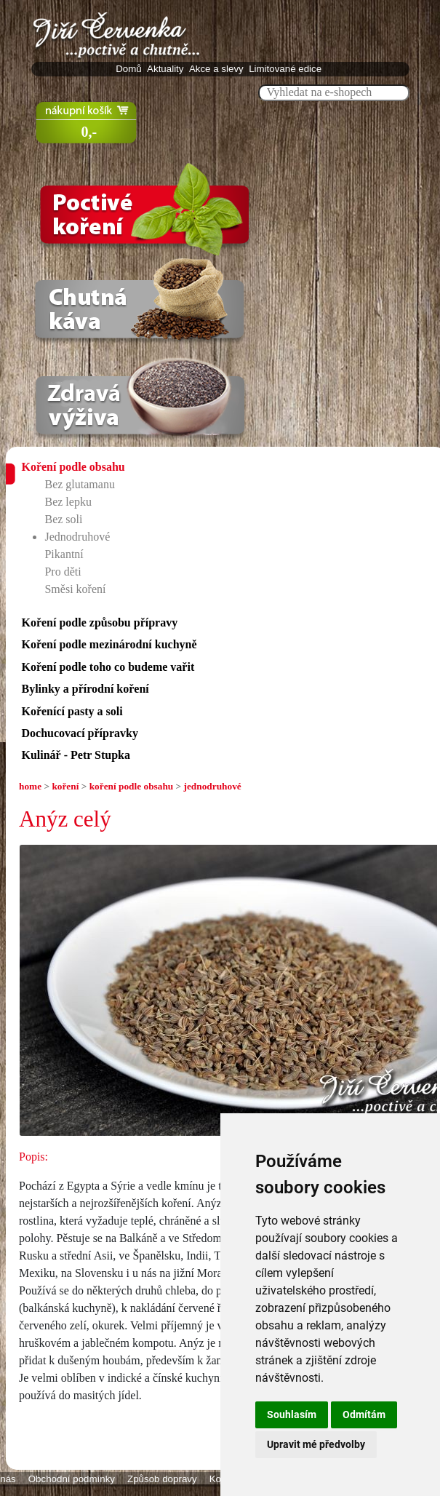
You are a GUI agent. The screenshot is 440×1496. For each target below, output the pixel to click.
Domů (130, 68)
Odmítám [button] (364, 1414)
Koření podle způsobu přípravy (99, 622)
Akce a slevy (218, 68)
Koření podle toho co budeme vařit (107, 667)
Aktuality (166, 68)
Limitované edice (286, 68)
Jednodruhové (77, 536)
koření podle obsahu (131, 786)
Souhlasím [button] (291, 1414)
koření (65, 786)
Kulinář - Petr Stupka (75, 755)
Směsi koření (74, 589)
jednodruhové (212, 786)
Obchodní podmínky (71, 1478)
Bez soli (63, 519)
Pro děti (62, 571)
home (30, 786)
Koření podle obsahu (72, 467)
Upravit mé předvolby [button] (316, 1444)
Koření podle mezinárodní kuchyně (108, 644)
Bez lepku (67, 502)
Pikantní (63, 554)
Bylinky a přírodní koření (84, 689)
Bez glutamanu (79, 484)
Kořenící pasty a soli (71, 711)
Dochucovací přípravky (79, 733)
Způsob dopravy (162, 1478)
